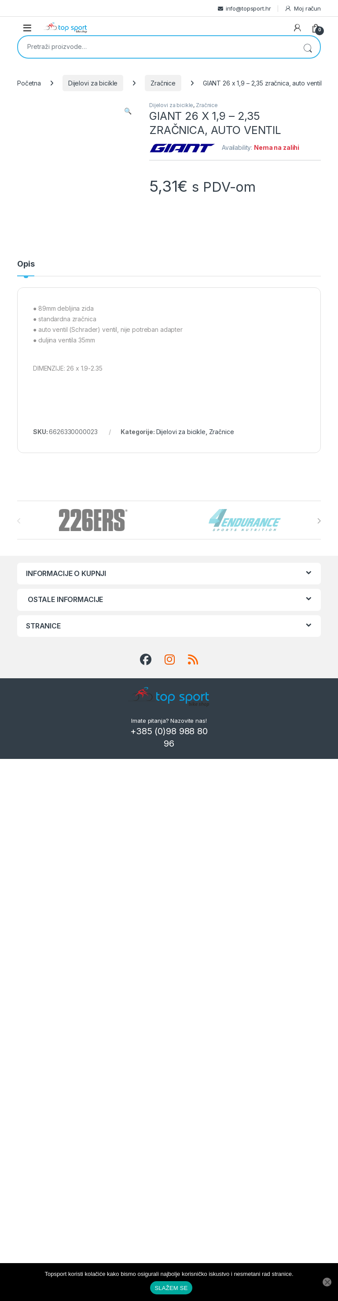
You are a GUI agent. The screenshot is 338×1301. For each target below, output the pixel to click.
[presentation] (319, 521)
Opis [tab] (25, 264)
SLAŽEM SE (170, 1288)
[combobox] (156, 46)
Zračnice (163, 83)
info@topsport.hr (248, 8)
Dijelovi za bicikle (93, 83)
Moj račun (302, 8)
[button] (128, 111)
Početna (29, 83)
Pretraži (307, 47)
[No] (327, 1282)
